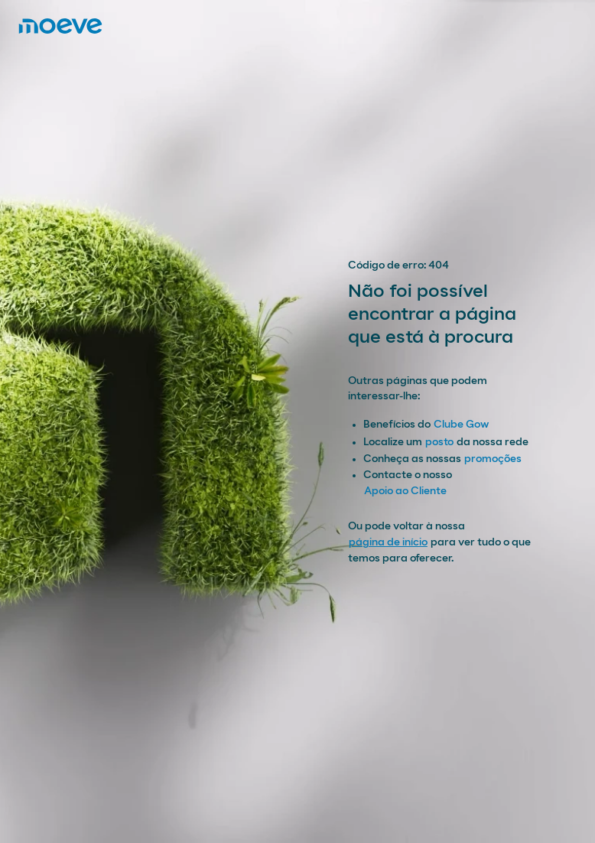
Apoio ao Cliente (405, 491)
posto (439, 442)
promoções (493, 459)
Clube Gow (461, 424)
